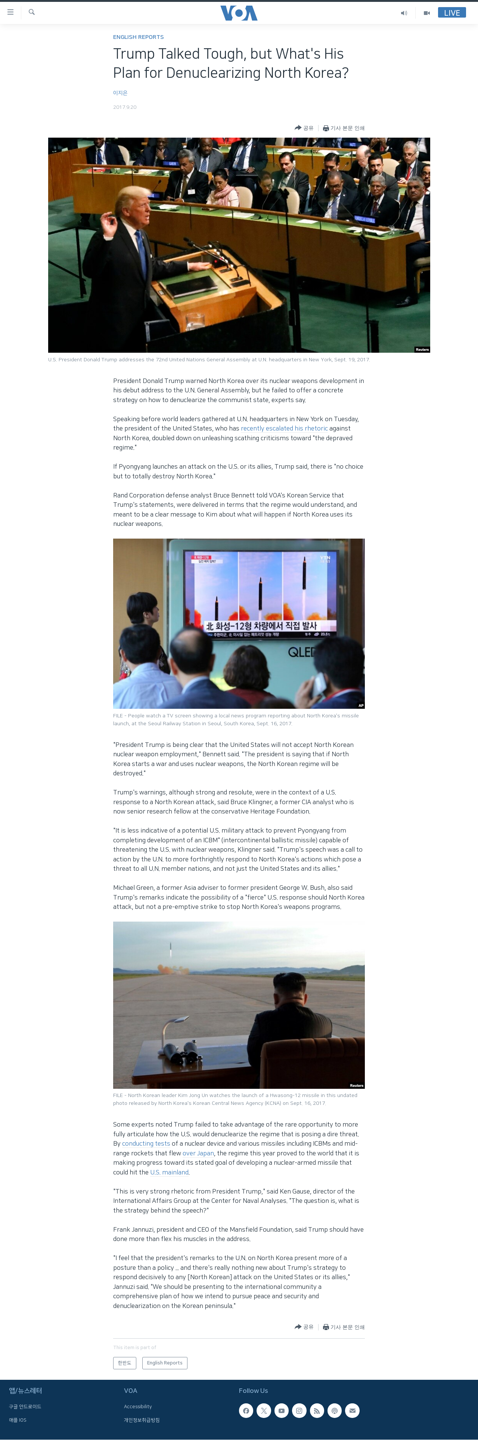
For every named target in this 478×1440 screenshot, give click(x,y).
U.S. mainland (169, 1172)
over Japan (198, 1153)
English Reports (138, 37)
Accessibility (138, 1406)
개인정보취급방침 (142, 1420)
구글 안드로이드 (25, 1406)
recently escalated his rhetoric (284, 428)
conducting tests (146, 1143)
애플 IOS (18, 1420)
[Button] (304, 128)
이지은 (120, 93)
